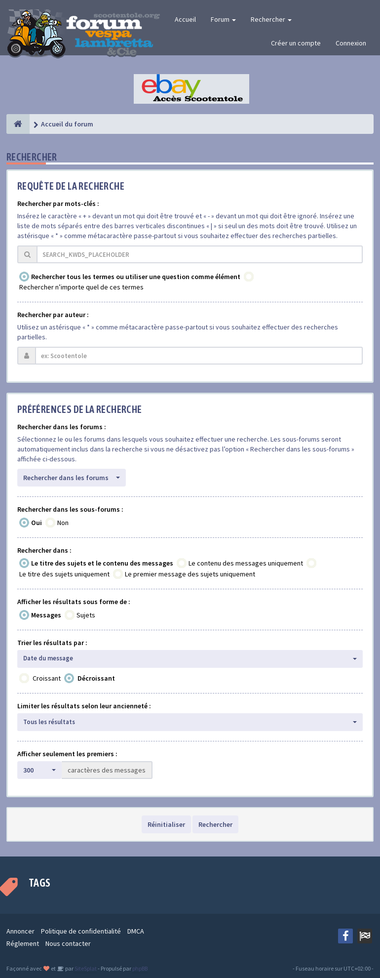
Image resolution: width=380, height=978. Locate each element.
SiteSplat (85, 968)
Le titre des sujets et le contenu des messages (102, 563)
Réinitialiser (166, 824)
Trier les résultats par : (52, 642)
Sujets (85, 615)
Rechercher (271, 19)
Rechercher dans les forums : (61, 426)
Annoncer (20, 931)
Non (63, 522)
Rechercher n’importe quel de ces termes (81, 287)
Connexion (351, 43)
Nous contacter (68, 943)
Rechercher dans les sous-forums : (70, 509)
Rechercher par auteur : (53, 314)
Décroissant (96, 678)
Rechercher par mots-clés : (58, 203)
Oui (36, 522)
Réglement (22, 943)
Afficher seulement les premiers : (67, 753)
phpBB (140, 968)
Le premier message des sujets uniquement (190, 574)
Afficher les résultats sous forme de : (73, 601)
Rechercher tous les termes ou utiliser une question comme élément (135, 276)
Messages (46, 615)
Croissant (47, 678)
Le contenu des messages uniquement (246, 563)
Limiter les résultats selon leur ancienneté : (84, 705)
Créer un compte (296, 43)
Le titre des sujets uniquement (64, 574)
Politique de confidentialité (81, 931)
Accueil (185, 19)
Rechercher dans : (44, 550)
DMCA (135, 931)
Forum (223, 19)
